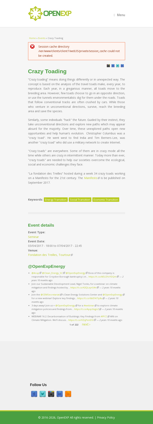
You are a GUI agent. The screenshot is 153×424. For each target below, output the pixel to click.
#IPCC (105, 316)
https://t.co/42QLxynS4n (84, 287)
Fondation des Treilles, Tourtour (50, 255)
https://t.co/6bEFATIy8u (91, 298)
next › (86, 324)
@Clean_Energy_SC (53, 272)
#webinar (90, 305)
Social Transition (80, 199)
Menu (119, 15)
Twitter (117, 65)
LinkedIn (122, 65)
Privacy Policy (106, 417)
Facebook (113, 65)
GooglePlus (108, 65)
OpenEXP (63, 417)
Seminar (33, 237)
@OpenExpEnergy (77, 272)
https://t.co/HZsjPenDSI (82, 319)
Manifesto (92, 178)
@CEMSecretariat (51, 294)
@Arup (36, 272)
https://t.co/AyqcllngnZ (87, 309)
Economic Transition (106, 199)
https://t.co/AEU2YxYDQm (104, 276)
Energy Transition (55, 199)
